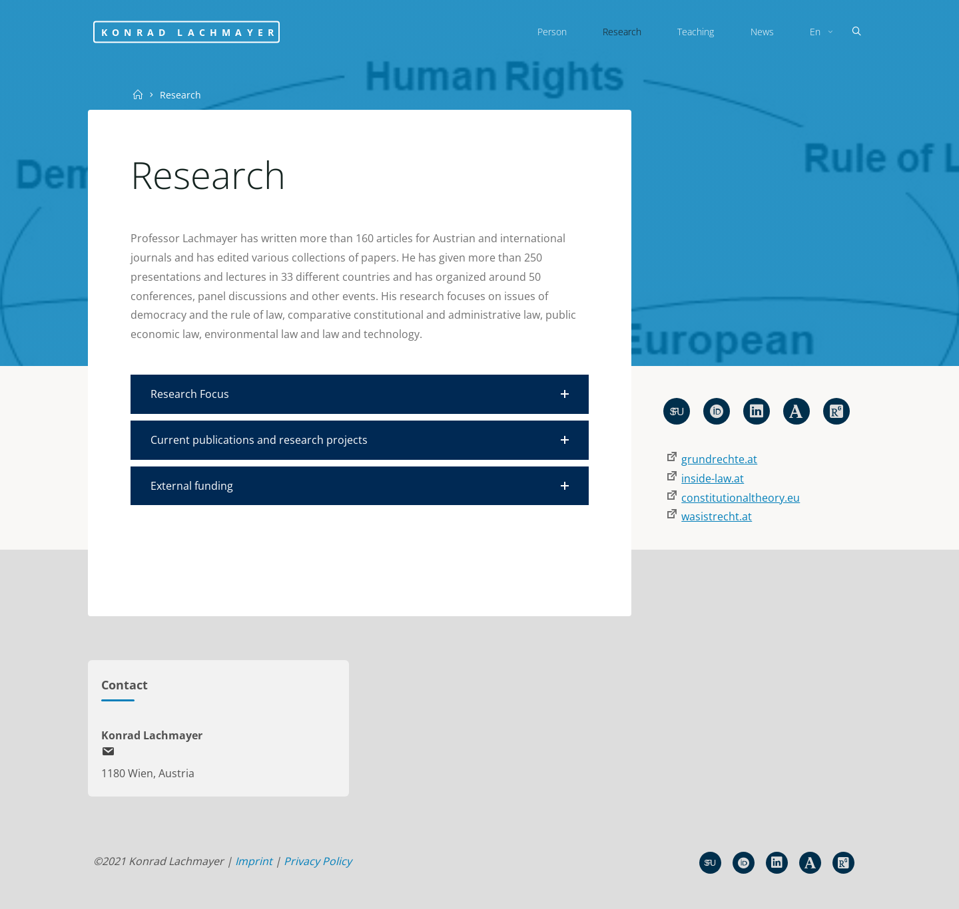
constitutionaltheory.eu (740, 497)
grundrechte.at (719, 459)
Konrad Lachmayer (189, 31)
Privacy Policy (318, 861)
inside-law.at (712, 478)
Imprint (253, 861)
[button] (360, 394)
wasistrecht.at (716, 516)
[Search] (856, 32)
